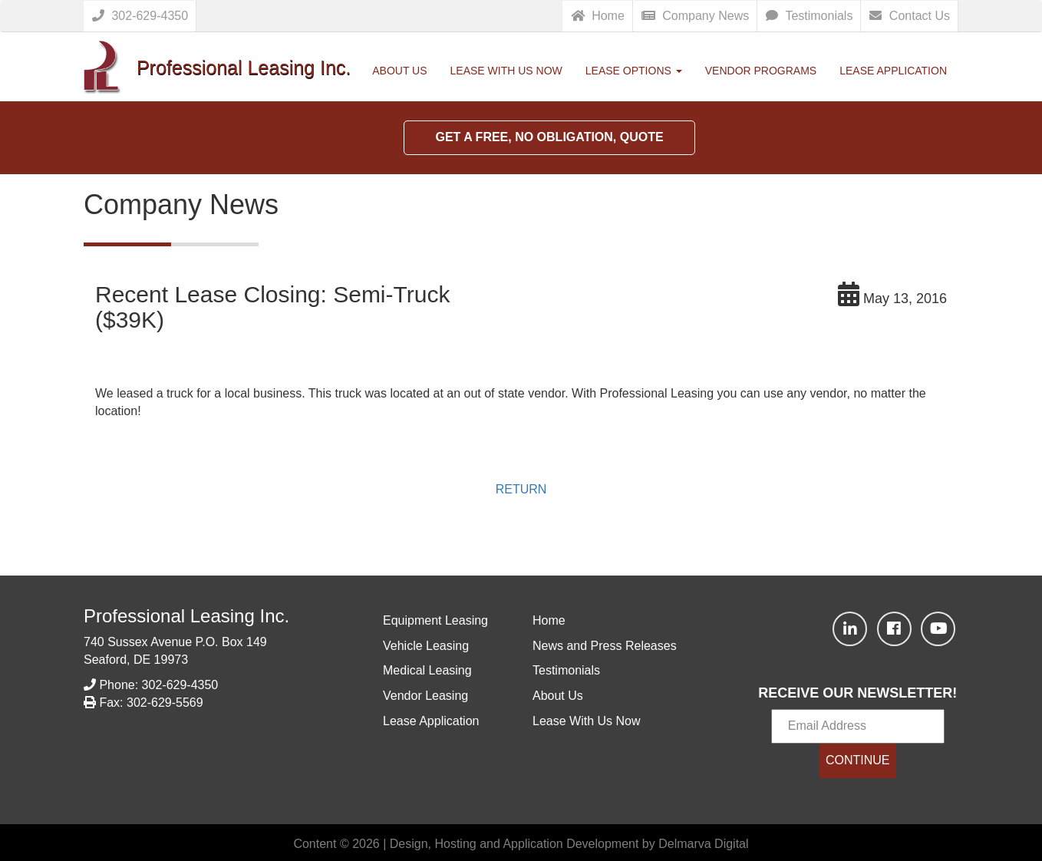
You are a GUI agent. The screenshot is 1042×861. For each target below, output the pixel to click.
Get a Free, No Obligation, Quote (549, 137)
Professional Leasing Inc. (186, 615)
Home (598, 15)
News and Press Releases (605, 645)
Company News (695, 15)
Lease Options (633, 70)
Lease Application (893, 70)
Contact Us (909, 15)
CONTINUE (858, 760)
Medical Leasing (427, 670)
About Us (399, 70)
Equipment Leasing (435, 620)
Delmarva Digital (703, 843)
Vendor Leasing (425, 695)
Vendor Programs (760, 70)
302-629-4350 (140, 15)
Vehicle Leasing (426, 645)
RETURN (521, 489)
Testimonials (809, 15)
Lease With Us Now (506, 70)
